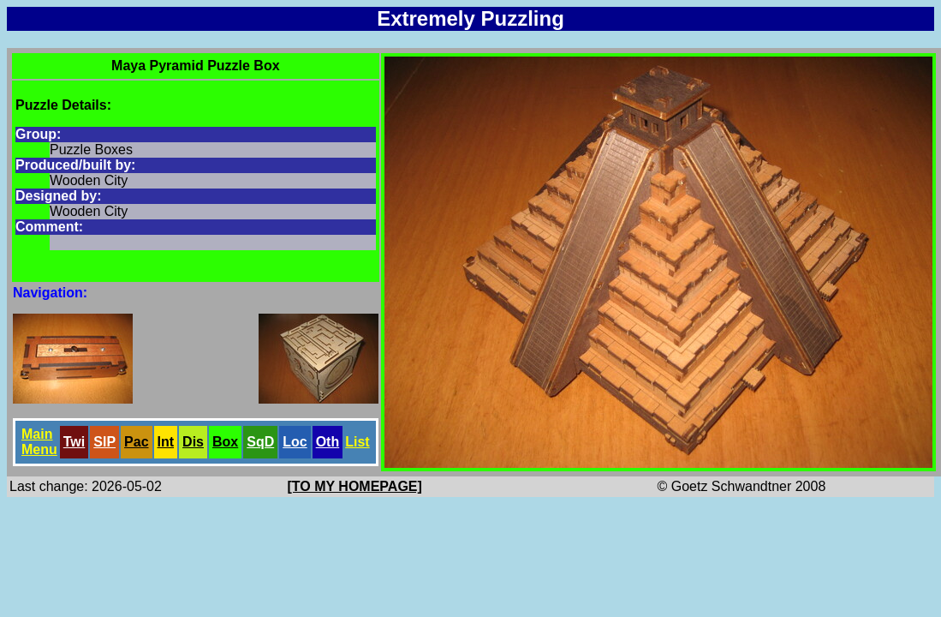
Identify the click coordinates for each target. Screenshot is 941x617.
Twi (74, 441)
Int (166, 441)
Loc (295, 441)
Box (225, 441)
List (357, 441)
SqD (260, 441)
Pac (136, 441)
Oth (328, 441)
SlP (104, 441)
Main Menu (39, 442)
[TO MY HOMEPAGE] (355, 486)
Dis (193, 441)
